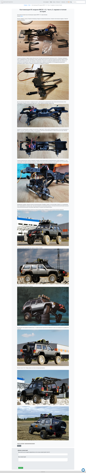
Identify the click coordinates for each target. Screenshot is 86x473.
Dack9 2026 (43, 471)
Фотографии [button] (46, 2)
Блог (51, 2)
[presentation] (26, 464)
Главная (25, 5)
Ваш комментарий (22, 456)
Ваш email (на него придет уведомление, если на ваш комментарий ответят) (34, 452)
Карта (54, 2)
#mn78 (18, 443)
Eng (71, 2)
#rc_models (22, 443)
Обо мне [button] (58, 2)
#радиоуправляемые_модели (30, 443)
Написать (63, 2)
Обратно (19, 445)
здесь (21, 16)
